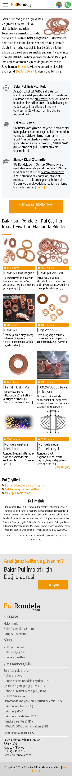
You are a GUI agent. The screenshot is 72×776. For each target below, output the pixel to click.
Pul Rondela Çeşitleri (43, 535)
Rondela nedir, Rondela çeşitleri (50, 446)
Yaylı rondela (25, 514)
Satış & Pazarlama (15, 634)
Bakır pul (21, 507)
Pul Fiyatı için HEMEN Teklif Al (36, 206)
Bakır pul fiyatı (18, 522)
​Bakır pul (10, 330)
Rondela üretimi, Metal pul (16, 446)
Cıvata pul (31, 507)
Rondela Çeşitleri (14, 657)
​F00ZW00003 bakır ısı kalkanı (26, 726)
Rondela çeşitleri (12, 510)
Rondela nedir (27, 510)
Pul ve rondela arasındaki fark (33, 518)
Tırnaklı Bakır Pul (16, 387)
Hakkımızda (11, 623)
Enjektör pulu (48, 330)
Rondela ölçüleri (11, 514)
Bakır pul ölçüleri (50, 273)
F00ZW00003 (59, 529)
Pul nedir (14, 676)
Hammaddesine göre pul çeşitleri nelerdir (33, 701)
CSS (19, 535)
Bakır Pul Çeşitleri (14, 652)
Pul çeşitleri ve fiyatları (48, 507)
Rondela (63, 507)
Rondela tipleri (61, 510)
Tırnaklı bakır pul (43, 529)
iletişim (22, 67)
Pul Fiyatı (53, 585)
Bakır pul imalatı (46, 522)
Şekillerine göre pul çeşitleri (22, 489)
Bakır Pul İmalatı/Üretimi (19, 629)
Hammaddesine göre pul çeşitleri (25, 485)
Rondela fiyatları (11, 518)
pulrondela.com (55, 518)
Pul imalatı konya (38, 526)
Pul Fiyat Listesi (14, 647)
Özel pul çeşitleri (13, 529)
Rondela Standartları (42, 514)
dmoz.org (36, 539)
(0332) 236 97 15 (26, 71)
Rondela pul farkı (60, 514)
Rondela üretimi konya (59, 526)
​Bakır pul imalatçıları (19, 273)
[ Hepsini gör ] (62, 467)
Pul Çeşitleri (10, 507)
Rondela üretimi (21, 526)
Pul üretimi (15, 696)
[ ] (40, 187)
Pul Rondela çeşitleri (43, 510)
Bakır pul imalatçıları (17, 493)
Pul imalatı (31, 522)
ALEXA (26, 535)
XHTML (11, 535)
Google (60, 535)
